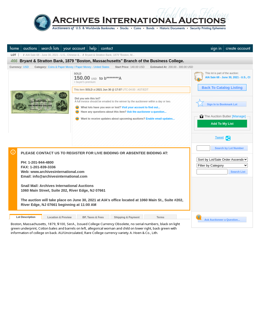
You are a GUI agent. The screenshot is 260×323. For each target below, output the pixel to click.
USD (26, 66)
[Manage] (238, 116)
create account (238, 48)
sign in (216, 48)
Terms (160, 217)
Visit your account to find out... (117, 107)
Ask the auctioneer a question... (120, 111)
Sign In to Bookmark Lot (217, 104)
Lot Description (25, 216)
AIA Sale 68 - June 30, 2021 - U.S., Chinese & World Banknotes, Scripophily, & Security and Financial (227, 77)
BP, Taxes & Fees (93, 217)
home (14, 48)
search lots (50, 48)
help (93, 48)
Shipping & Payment (127, 217)
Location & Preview (59, 217)
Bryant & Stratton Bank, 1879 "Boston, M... (110, 54)
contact (107, 48)
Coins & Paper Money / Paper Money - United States (78, 66)
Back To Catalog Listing (222, 88)
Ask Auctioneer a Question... (219, 219)
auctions (30, 48)
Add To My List (222, 123)
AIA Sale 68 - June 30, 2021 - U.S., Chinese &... (53, 54)
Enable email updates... (125, 118)
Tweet (219, 137)
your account (74, 48)
